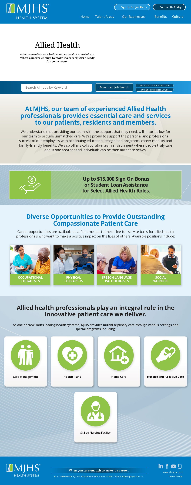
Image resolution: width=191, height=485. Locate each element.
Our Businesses (133, 16)
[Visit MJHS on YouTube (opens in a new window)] (173, 466)
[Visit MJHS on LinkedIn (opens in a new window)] (160, 466)
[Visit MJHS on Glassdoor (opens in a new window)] (179, 466)
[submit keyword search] (86, 87)
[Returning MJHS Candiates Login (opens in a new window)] (153, 85)
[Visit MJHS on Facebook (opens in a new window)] (167, 466)
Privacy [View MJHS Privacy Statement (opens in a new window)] (166, 472)
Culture (177, 16)
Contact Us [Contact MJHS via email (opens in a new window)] (176, 472)
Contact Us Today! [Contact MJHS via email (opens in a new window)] (171, 7)
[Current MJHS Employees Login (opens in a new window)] (153, 90)
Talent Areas (104, 16)
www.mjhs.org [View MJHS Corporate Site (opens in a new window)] (175, 476)
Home (85, 16)
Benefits (160, 16)
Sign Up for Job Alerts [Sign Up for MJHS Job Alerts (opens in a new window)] (134, 7)
